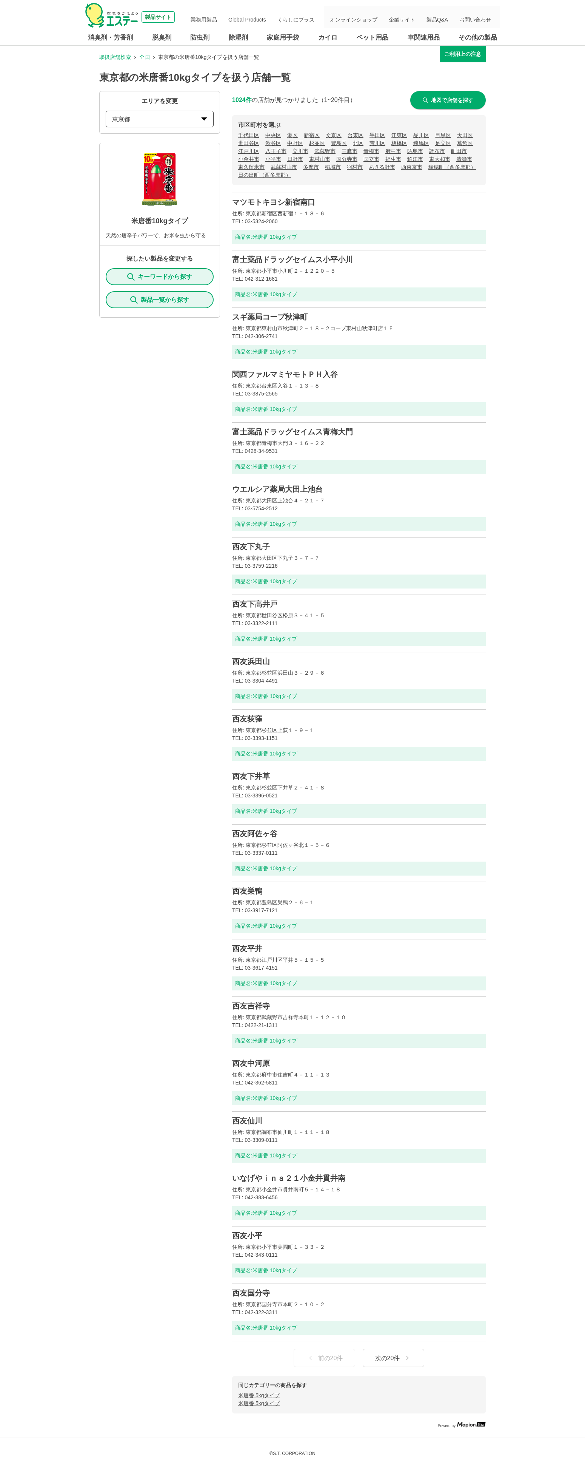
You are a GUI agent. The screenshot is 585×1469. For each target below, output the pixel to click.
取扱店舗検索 (115, 57)
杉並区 (317, 143)
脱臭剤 (161, 37)
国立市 (371, 159)
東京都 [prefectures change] (159, 119)
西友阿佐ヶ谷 (254, 833)
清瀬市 (464, 159)
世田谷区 (248, 143)
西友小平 (247, 1235)
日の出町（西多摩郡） (264, 175)
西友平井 (247, 948)
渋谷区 (273, 143)
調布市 (437, 151)
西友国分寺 (251, 1293)
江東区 (399, 135)
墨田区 (377, 135)
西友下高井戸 (254, 604)
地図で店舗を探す (448, 100)
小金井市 (248, 159)
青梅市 (371, 151)
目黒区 (443, 135)
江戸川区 (248, 151)
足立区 (443, 143)
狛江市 (415, 159)
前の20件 (324, 1357)
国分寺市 (346, 159)
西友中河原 (251, 1063)
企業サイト (417, 17)
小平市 (273, 159)
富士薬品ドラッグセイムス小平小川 (292, 259)
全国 (144, 57)
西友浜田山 (251, 661)
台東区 (355, 135)
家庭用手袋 (283, 37)
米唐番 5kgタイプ (259, 1395)
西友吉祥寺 (251, 1006)
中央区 (273, 135)
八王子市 (275, 151)
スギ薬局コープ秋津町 (270, 317)
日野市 (295, 159)
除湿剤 (238, 37)
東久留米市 (251, 167)
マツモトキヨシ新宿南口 (273, 202)
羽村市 (355, 167)
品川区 (421, 135)
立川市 (300, 151)
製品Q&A (447, 17)
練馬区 (421, 143)
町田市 (459, 151)
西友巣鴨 (247, 891)
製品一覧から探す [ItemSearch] (159, 300)
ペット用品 (372, 37)
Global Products (280, 17)
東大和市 (439, 159)
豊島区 (339, 143)
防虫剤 (199, 37)
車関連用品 (424, 37)
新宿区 (312, 135)
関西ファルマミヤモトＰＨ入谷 (285, 374)
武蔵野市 (325, 151)
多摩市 (311, 167)
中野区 (295, 143)
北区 (358, 143)
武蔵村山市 (284, 167)
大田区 (465, 135)
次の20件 (393, 1357)
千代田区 (248, 135)
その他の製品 (478, 37)
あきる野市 (382, 167)
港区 (292, 135)
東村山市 (319, 159)
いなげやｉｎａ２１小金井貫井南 (288, 1178)
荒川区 (377, 143)
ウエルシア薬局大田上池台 (277, 489)
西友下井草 (251, 776)
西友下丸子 (251, 546)
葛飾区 (465, 143)
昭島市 (415, 151)
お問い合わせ (479, 17)
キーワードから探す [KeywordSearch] (159, 277)
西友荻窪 (247, 719)
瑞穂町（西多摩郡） (452, 167)
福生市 (393, 159)
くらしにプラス (322, 17)
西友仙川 (247, 1121)
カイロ (327, 37)
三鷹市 (349, 151)
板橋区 (399, 143)
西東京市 (411, 167)
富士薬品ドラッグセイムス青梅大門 (292, 432)
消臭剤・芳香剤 (110, 37)
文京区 (334, 135)
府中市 (393, 151)
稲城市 (333, 167)
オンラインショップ (375, 17)
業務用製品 (242, 17)
